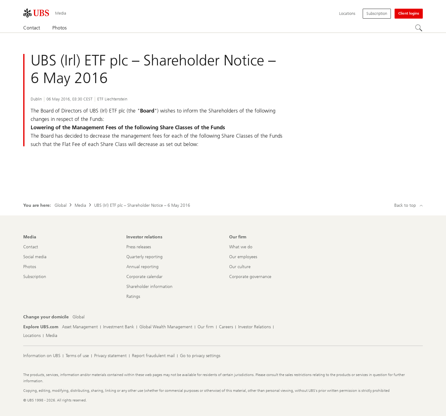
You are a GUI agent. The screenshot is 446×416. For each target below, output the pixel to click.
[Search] (419, 28)
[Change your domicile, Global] (78, 317)
